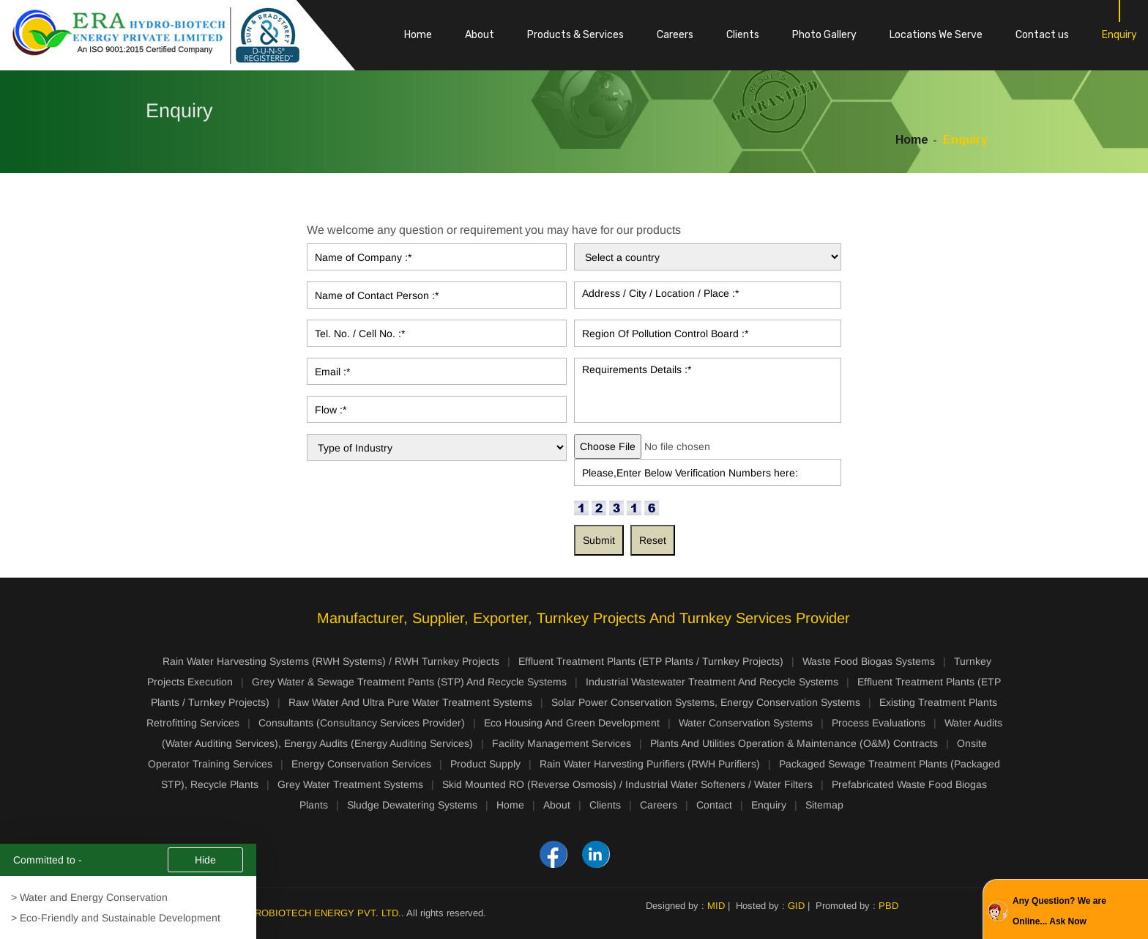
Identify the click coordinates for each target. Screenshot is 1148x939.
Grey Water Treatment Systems (350, 784)
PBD (888, 905)
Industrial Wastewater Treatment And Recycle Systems (712, 682)
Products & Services (575, 35)
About (479, 35)
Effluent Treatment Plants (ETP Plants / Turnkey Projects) (650, 661)
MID (716, 905)
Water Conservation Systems (746, 723)
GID (796, 905)
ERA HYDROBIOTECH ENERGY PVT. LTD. (307, 912)
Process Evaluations (878, 723)
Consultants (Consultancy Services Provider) (361, 723)
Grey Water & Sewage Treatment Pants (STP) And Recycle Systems (409, 682)
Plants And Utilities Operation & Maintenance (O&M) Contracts (794, 743)
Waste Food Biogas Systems (868, 661)
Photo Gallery (824, 35)
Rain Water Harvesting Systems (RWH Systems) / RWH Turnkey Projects (331, 661)
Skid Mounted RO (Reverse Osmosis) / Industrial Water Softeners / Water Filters (627, 784)
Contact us (1042, 35)
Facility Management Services (561, 743)
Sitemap (824, 805)
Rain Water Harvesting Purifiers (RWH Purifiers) (650, 764)
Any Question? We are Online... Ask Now (1059, 911)
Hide (205, 860)
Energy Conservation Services (361, 764)
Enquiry (1119, 35)
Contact (714, 805)
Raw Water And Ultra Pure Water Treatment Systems (410, 702)
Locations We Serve (936, 35)
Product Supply (485, 764)
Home (418, 35)
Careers (675, 35)
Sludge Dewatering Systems (412, 805)
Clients (742, 35)
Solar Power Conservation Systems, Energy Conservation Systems (705, 702)
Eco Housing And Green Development (572, 723)
